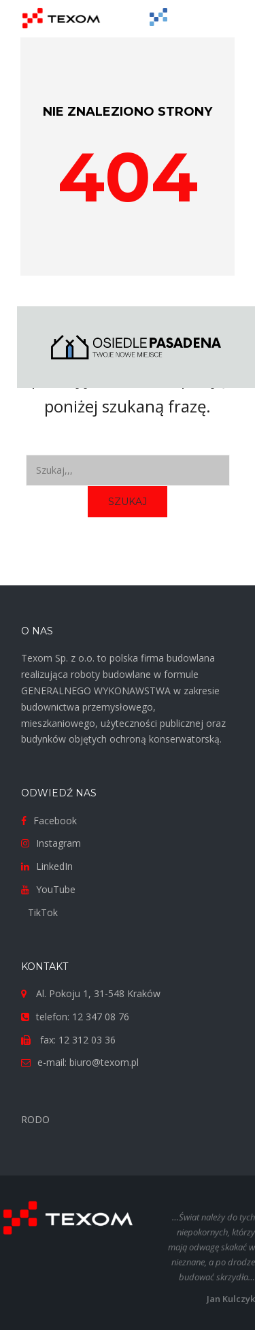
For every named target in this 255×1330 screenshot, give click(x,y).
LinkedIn (54, 866)
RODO (35, 1119)
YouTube (55, 889)
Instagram (58, 843)
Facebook (55, 820)
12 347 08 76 (100, 1016)
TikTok (43, 912)
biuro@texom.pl (104, 1062)
